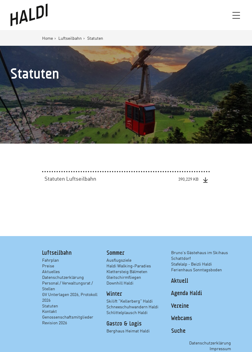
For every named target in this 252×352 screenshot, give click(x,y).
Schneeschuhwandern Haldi (132, 307)
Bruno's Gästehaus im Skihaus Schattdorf (199, 255)
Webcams (181, 319)
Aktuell (179, 281)
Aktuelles (51, 271)
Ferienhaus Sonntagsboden (196, 269)
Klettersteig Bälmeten (126, 271)
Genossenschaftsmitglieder (67, 317)
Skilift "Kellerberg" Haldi (129, 301)
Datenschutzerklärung (63, 277)
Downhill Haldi (120, 283)
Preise (48, 266)
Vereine (180, 306)
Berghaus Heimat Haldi (128, 330)
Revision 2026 (54, 322)
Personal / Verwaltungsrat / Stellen (67, 285)
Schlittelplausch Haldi (127, 312)
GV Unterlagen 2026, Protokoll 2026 (69, 297)
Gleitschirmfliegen (123, 277)
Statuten (50, 305)
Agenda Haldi (186, 294)
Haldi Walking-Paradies (128, 266)
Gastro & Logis (124, 324)
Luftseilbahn (70, 38)
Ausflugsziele (118, 260)
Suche (178, 331)
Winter (114, 294)
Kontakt (49, 311)
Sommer (115, 253)
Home (48, 38)
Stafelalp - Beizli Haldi (191, 264)
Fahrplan (50, 260)
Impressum (220, 348)
